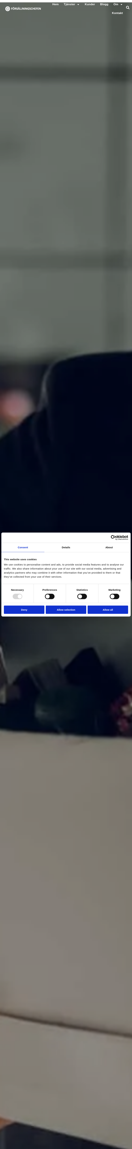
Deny (24, 609)
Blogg (104, 4)
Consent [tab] (23, 547)
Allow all (108, 609)
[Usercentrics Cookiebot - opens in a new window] (113, 537)
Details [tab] (66, 547)
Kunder (90, 4)
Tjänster (72, 4)
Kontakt (117, 13)
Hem (55, 4)
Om (118, 4)
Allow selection (66, 609)
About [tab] (109, 547)
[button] (127, 7)
